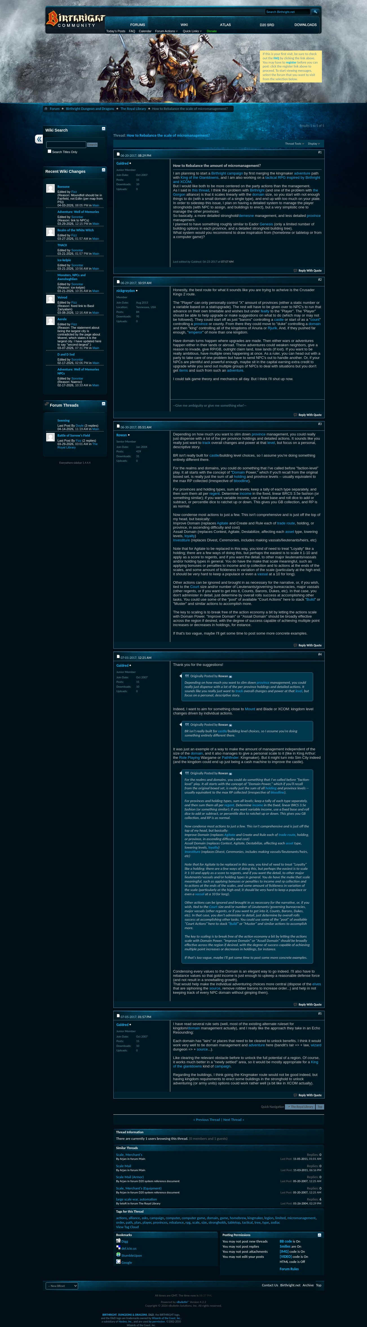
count (314, 319)
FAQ (132, 31)
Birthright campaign (227, 173)
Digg (124, 1241)
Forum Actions (165, 31)
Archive (308, 1285)
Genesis (266, 224)
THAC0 (62, 245)
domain (258, 194)
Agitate (222, 523)
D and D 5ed (66, 354)
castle (279, 319)
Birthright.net (290, 1285)
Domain (238, 472)
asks (145, 1218)
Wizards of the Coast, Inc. (166, 1318)
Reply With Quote (308, 271)
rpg (188, 1222)
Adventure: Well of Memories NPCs (78, 371)
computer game (193, 1218)
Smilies (285, 1246)
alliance (134, 1218)
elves (316, 984)
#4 (320, 654)
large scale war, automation (136, 1199)
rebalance (176, 1222)
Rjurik (272, 328)
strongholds (217, 1222)
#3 (320, 424)
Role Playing (189, 757)
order (120, 1222)
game (224, 1218)
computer (173, 1218)
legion (268, 1218)
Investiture (181, 540)
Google (126, 1262)
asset (289, 532)
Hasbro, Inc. (125, 1321)
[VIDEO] (286, 1256)
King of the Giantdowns (199, 177)
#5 (320, 1014)
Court (194, 587)
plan (137, 1222)
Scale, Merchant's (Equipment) (139, 1188)
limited (280, 1218)
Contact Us (270, 1285)
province (314, 215)
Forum (54, 108)
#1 (320, 152)
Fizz (74, 191)
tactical (247, 1222)
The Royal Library (133, 108)
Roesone (64, 187)
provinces (160, 1222)
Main (95, 205)
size (204, 1222)
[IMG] (284, 1251)
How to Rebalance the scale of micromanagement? (168, 135)
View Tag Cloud (127, 1227)
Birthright (257, 190)
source (214, 988)
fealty (265, 311)
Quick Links (191, 31)
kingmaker (255, 1218)
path (129, 1222)
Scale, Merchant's (129, 1154)
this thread (200, 190)
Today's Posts (115, 31)
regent (214, 493)
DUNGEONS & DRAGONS (132, 1315)
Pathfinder (230, 757)
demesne (246, 215)
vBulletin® (182, 1302)
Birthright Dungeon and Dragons (90, 108)
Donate (212, 31)
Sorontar (77, 217)
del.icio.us (128, 1248)
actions (121, 1218)
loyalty (189, 536)
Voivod (62, 297)
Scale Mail (123, 1166)
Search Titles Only (62, 152)
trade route (286, 523)
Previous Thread (208, 1119)
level (271, 443)
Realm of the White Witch (76, 230)
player (147, 1222)
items (183, 370)
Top (320, 1107)
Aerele (62, 319)
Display (312, 143)
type (265, 1222)
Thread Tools (293, 143)
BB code (286, 1241)
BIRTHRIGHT (109, 1315)
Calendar (145, 31)
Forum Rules (289, 1269)
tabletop (234, 1222)
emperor (195, 332)
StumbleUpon (131, 1255)
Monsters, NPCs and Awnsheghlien (72, 277)
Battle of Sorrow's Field (74, 435)
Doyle (80, 425)
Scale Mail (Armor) (130, 1177)
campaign (222, 1066)
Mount (250, 709)
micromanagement (302, 1218)
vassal (262, 574)
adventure (302, 173)
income (245, 493)
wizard (316, 1045)
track (206, 443)
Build (310, 599)
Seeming (64, 420)
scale (196, 1222)
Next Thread (232, 1119)
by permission (157, 1321)
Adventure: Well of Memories (78, 212)
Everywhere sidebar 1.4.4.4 (74, 463)
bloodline (241, 481)
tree (258, 1222)
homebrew (238, 1218)
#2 (320, 280)
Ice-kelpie (64, 260)
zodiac (275, 1222)
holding (240, 476)
